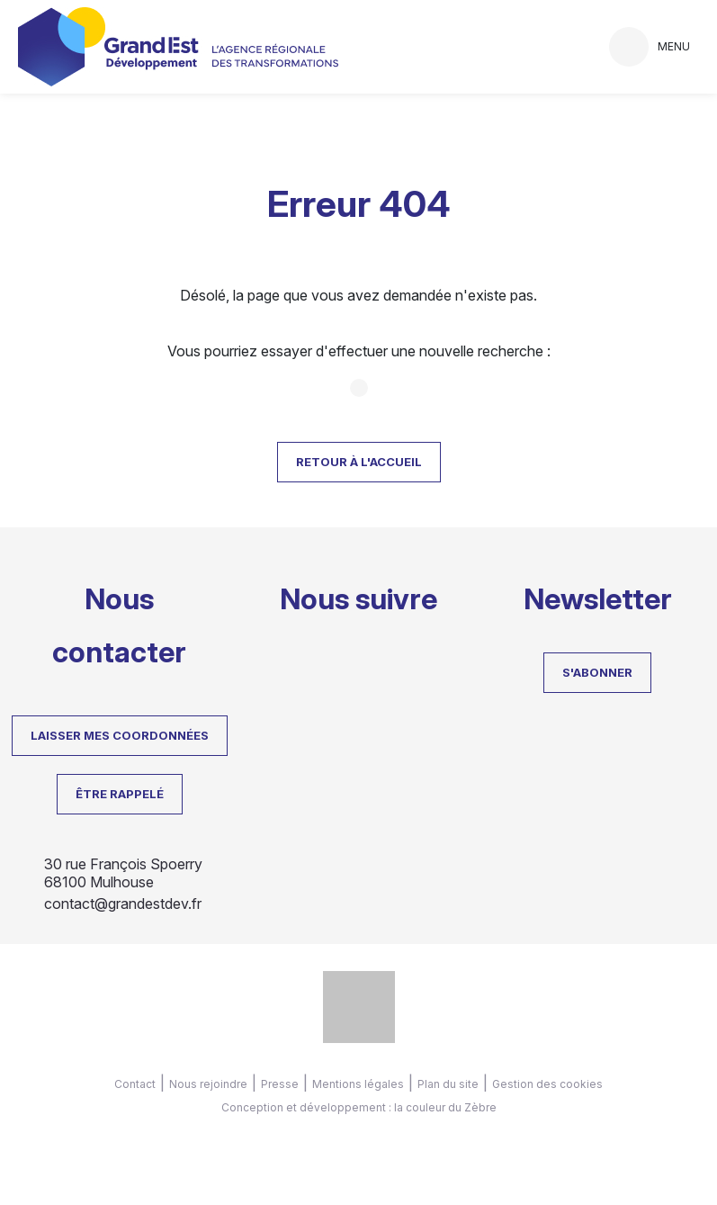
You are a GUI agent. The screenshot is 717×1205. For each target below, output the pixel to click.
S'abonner (597, 672)
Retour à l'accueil (359, 461)
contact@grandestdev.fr (123, 904)
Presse (280, 1084)
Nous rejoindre (208, 1084)
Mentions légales (358, 1084)
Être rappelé (120, 794)
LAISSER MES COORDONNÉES (120, 735)
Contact (135, 1084)
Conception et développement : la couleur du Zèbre (359, 1107)
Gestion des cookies (547, 1084)
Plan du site (448, 1084)
